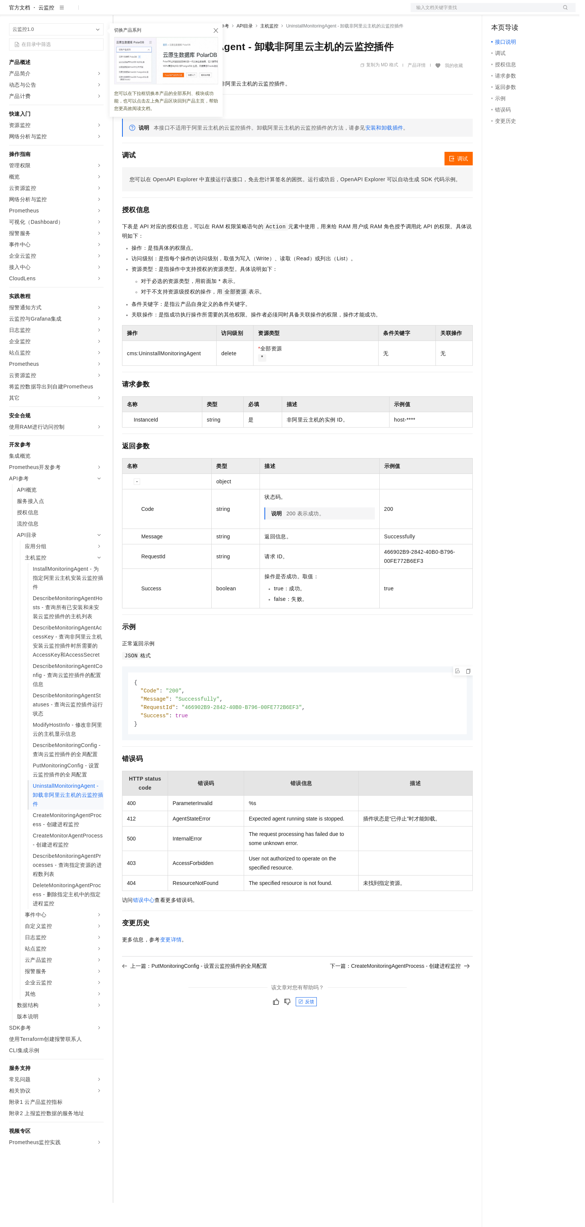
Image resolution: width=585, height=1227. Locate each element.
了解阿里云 (248, 12)
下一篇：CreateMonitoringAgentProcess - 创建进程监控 (400, 992)
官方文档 (19, 32)
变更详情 (171, 966)
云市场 (183, 12)
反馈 (306, 1028)
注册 (535, 12)
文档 (483, 12)
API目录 (245, 50)
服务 (222, 12)
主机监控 (269, 50)
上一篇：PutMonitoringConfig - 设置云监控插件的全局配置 (194, 992)
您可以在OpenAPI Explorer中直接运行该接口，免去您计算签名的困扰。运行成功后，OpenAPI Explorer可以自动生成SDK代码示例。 (295, 203)
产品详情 (417, 89)
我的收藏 (454, 89)
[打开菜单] (12, 12)
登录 (563, 12)
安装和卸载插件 (384, 152)
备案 (499, 12)
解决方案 (121, 12)
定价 (162, 12)
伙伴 (204, 12)
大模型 (77, 12)
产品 (98, 12)
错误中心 (144, 926)
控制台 (517, 12)
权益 (144, 12)
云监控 (46, 32)
